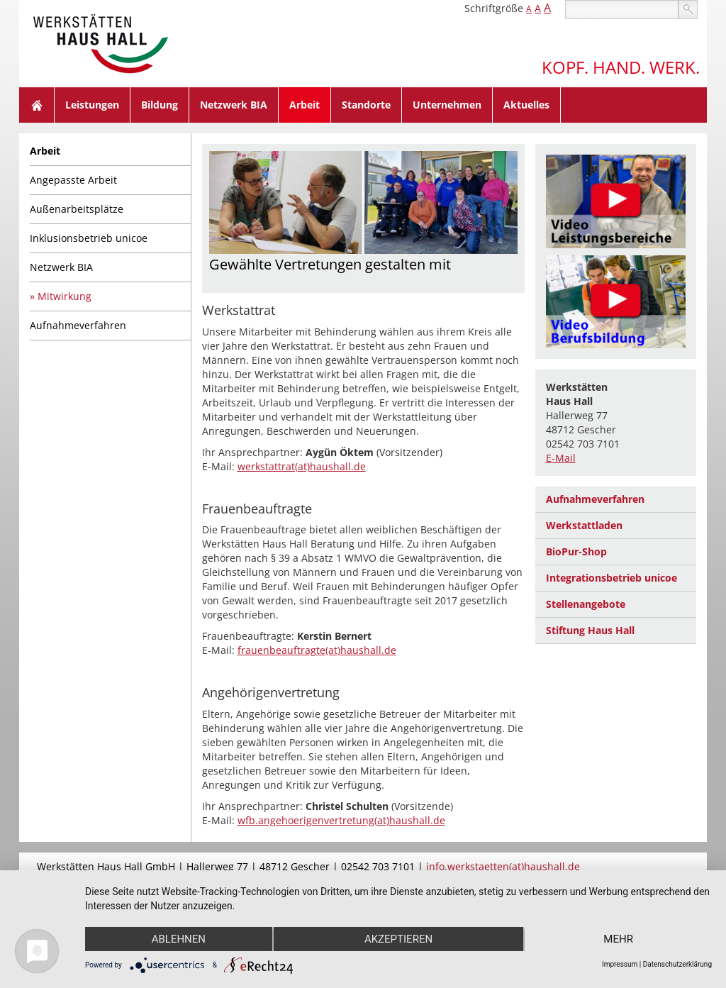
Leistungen (92, 104)
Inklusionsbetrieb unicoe (88, 238)
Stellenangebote (585, 604)
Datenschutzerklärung (677, 964)
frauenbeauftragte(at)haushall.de (317, 650)
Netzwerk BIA (233, 104)
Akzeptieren (398, 939)
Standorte (366, 104)
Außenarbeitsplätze (76, 209)
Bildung (159, 104)
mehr (618, 939)
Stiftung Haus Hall (590, 630)
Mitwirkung (64, 296)
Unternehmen (447, 104)
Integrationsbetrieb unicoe (611, 577)
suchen (688, 9)
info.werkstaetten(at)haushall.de (503, 866)
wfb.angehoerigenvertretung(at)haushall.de (341, 820)
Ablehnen (179, 939)
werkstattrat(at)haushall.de (302, 466)
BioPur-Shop (576, 551)
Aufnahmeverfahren (78, 325)
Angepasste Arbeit (73, 180)
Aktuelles (526, 104)
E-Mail (561, 458)
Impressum (619, 964)
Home (37, 105)
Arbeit (304, 104)
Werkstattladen (584, 525)
